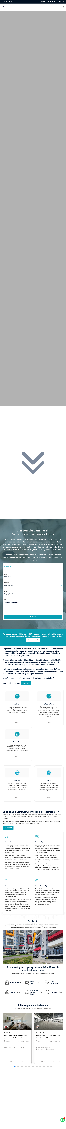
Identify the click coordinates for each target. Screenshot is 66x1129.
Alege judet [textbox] (7, 576)
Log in (61, 1)
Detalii (17, 722)
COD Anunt (7, 600)
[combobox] (33, 577)
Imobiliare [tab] (7, 566)
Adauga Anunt (26, 683)
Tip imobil (6, 591)
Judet (5, 574)
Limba (43, 1)
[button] (33, 609)
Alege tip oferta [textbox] (8, 585)
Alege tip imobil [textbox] (8, 594)
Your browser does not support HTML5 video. (33, 208)
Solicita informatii (33, 640)
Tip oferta (7, 582)
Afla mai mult (8, 827)
